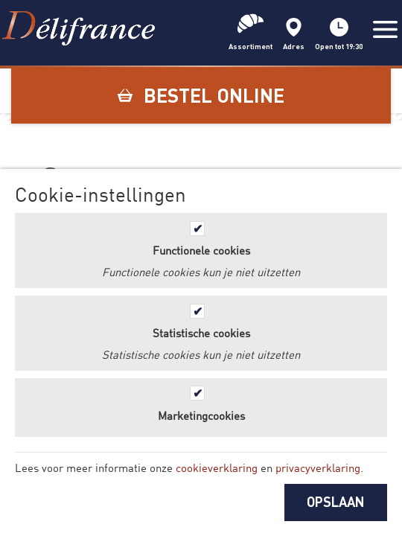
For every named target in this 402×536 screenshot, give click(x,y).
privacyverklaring (317, 467)
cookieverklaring (217, 467)
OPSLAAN (336, 502)
